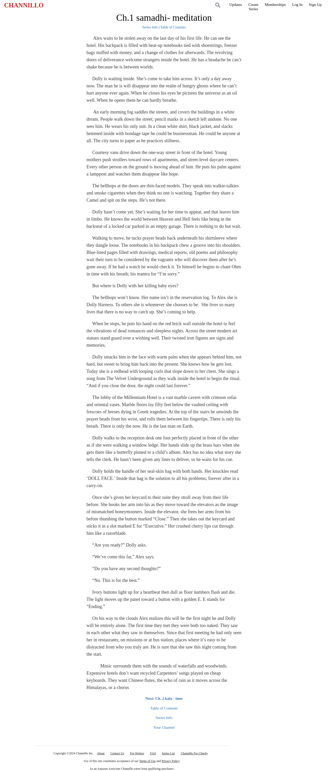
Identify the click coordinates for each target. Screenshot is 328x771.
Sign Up (315, 5)
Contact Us (117, 753)
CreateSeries (253, 7)
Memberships (275, 5)
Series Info (150, 27)
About (101, 753)
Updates (235, 5)
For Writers (137, 753)
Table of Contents (173, 27)
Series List (168, 753)
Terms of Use (147, 761)
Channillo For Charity (194, 753)
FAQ (153, 753)
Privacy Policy (171, 761)
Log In (297, 5)
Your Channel (164, 727)
